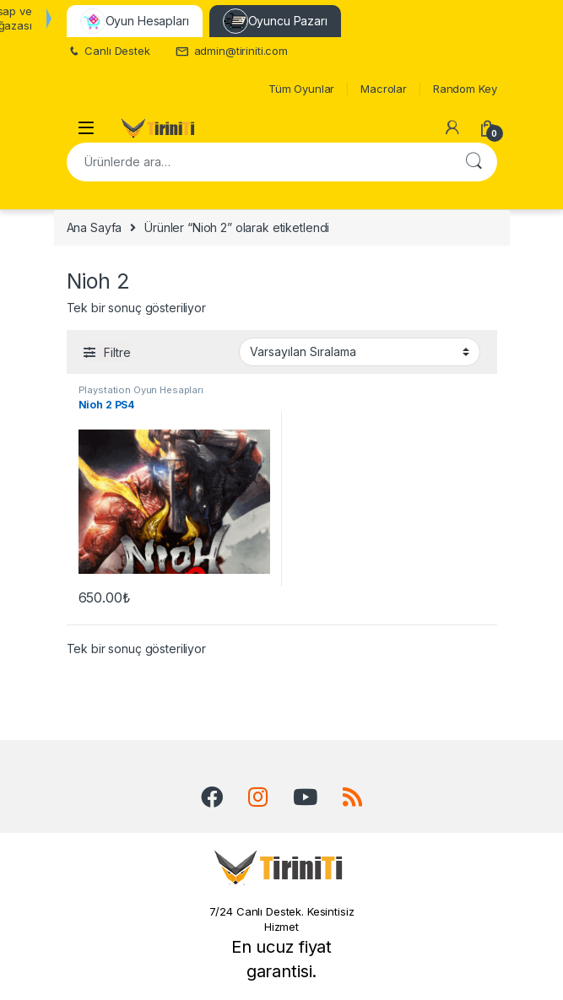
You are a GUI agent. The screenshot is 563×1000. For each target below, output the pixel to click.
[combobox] (258, 162)
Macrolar (383, 88)
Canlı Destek (108, 51)
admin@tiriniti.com (232, 51)
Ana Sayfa (94, 227)
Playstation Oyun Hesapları (140, 390)
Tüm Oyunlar (301, 88)
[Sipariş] (359, 352)
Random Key (465, 88)
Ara (473, 162)
